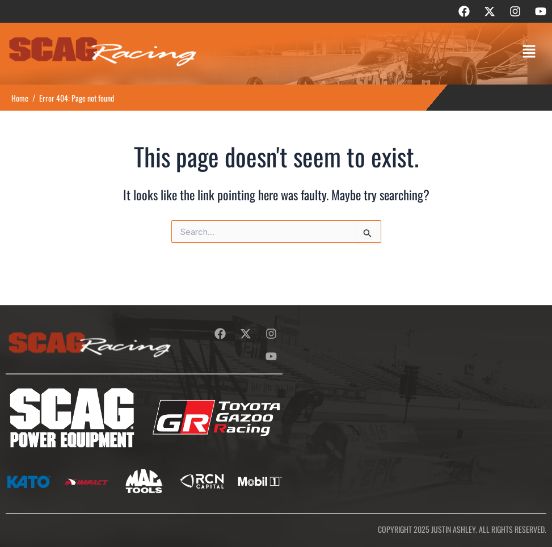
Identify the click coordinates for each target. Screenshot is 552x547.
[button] (529, 52)
